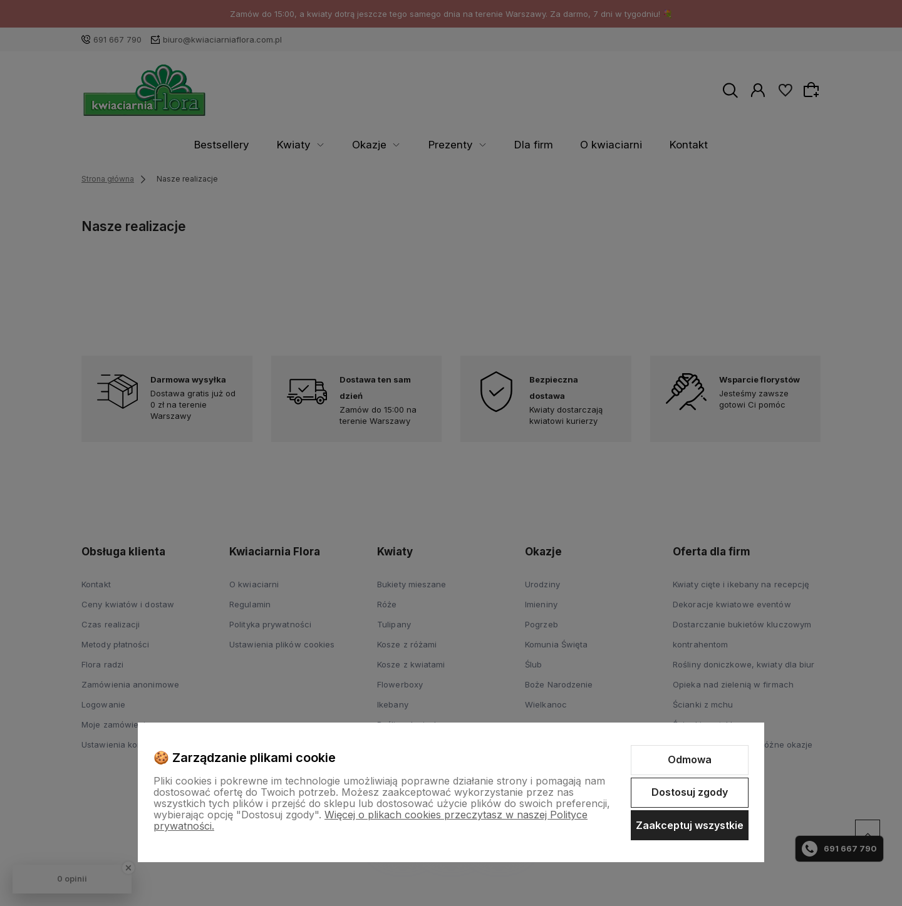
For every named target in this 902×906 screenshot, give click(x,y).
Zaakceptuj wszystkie (690, 825)
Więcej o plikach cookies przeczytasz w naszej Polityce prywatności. (370, 820)
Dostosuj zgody (689, 792)
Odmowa (690, 759)
